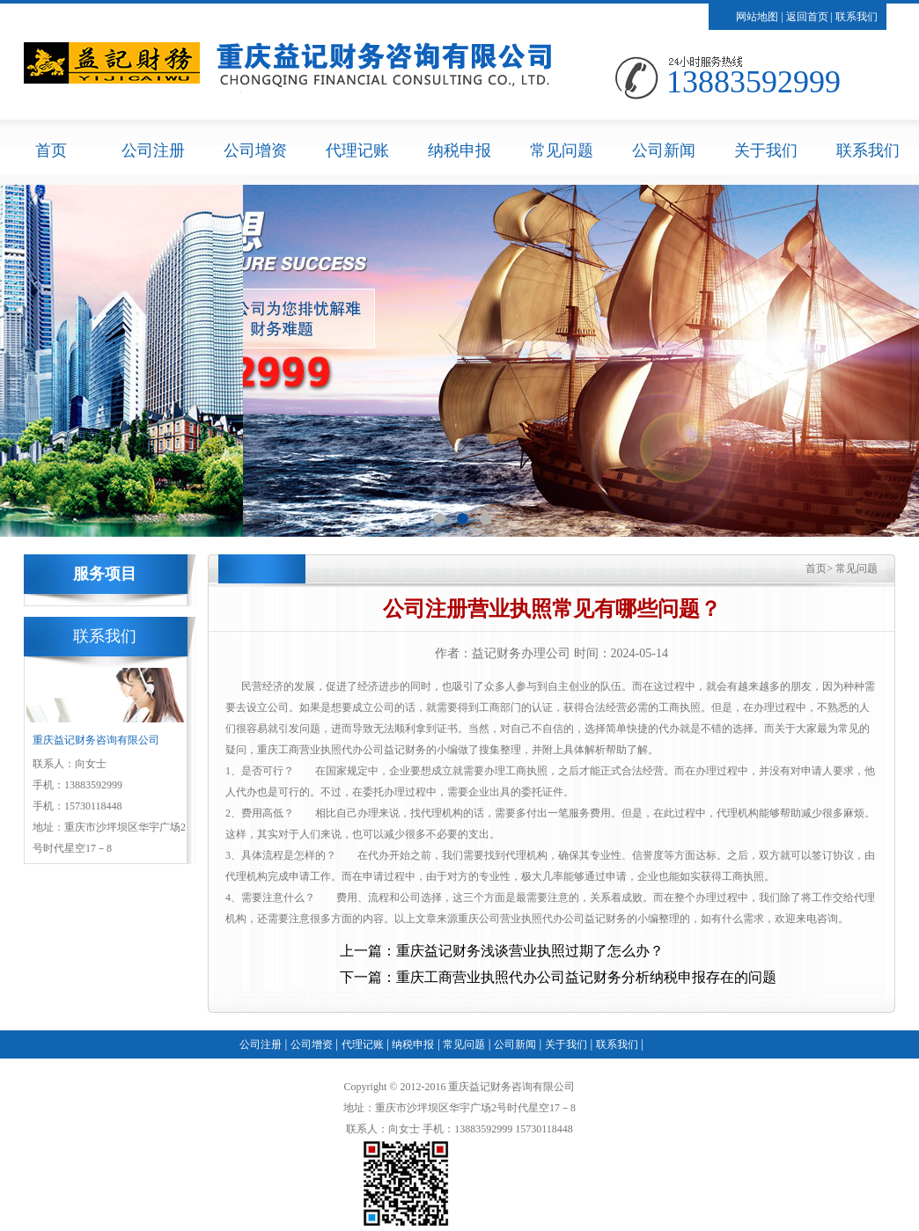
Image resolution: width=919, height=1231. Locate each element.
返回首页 (807, 17)
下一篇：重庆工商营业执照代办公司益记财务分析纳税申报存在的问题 (558, 977)
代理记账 (357, 150)
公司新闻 (663, 150)
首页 (51, 150)
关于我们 (766, 150)
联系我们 (856, 17)
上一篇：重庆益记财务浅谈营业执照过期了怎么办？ (502, 950)
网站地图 (757, 17)
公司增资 (255, 150)
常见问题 (561, 150)
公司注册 (153, 150)
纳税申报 (459, 150)
